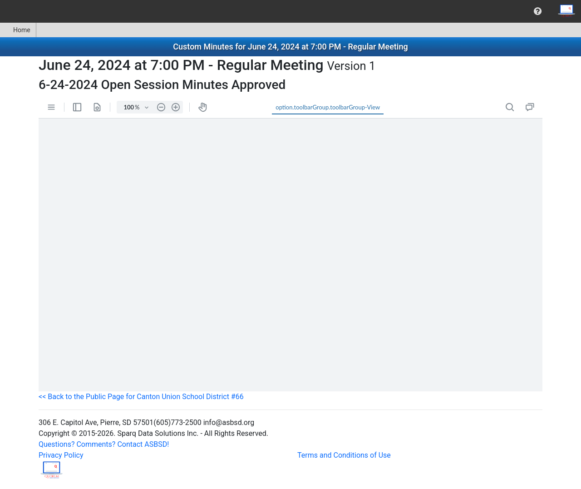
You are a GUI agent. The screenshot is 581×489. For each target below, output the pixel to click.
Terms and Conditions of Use (344, 455)
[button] (538, 11)
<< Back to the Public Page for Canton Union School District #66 (141, 396)
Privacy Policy (61, 455)
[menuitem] (537, 11)
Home (17, 30)
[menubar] (290, 11)
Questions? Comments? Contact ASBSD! (104, 444)
